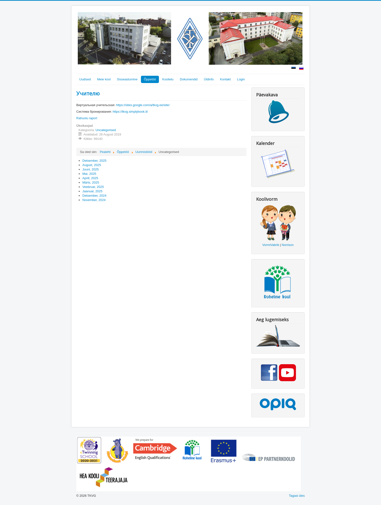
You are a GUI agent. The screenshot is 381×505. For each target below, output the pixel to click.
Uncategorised (105, 130)
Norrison (288, 245)
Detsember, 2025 (94, 160)
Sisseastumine (127, 79)
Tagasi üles (297, 495)
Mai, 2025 (89, 174)
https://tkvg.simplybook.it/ (130, 111)
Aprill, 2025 (90, 178)
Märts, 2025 (90, 182)
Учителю (88, 93)
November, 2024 (93, 200)
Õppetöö (150, 79)
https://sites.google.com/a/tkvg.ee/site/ (142, 105)
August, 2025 (91, 165)
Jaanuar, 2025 (92, 191)
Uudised (85, 79)
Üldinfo (209, 79)
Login (241, 79)
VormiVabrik (270, 245)
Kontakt (225, 79)
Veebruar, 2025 (93, 187)
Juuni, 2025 (90, 169)
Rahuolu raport (86, 118)
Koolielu (167, 79)
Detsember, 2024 (94, 195)
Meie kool (104, 79)
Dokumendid (189, 79)
